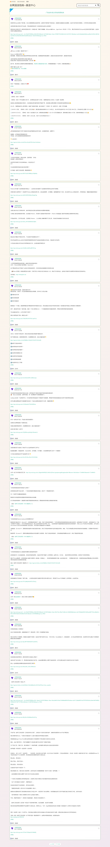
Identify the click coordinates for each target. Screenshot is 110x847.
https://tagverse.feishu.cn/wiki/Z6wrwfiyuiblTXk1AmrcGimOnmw (26, 142)
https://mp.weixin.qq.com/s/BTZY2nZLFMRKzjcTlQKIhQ (24, 173)
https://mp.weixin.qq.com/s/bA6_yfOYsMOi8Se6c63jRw (23, 221)
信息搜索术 (18, 596)
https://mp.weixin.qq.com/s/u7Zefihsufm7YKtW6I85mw (23, 404)
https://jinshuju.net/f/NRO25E (17, 817)
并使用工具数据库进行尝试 (40, 63)
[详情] (12, 38)
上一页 (52, 844)
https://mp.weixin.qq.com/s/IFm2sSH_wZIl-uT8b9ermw (23, 666)
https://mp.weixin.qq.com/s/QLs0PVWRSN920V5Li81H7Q (24, 641)
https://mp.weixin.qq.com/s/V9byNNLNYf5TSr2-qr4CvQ (23, 318)
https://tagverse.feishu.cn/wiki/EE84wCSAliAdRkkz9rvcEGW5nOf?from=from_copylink (31, 685)
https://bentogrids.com (21, 274)
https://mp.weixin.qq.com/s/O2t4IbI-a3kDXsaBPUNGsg (23, 248)
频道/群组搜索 (21, 1)
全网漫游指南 (18, 18)
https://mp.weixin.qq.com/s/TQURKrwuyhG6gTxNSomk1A (24, 432)
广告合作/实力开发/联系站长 (55, 12)
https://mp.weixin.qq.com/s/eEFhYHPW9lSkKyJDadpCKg (24, 195)
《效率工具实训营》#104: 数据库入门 (23, 503)
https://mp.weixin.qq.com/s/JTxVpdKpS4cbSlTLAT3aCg (23, 581)
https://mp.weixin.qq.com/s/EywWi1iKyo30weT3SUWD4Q (24, 457)
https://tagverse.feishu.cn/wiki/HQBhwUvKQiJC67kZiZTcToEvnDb (26, 340)
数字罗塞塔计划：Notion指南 (19, 68)
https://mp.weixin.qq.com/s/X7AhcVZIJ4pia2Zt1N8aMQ (23, 832)
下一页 (58, 844)
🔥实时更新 (13, 1)
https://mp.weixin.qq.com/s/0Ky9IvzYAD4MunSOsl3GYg (24, 717)
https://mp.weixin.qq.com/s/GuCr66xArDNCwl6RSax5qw (24, 377)
